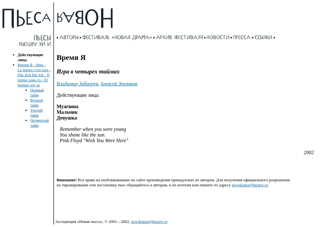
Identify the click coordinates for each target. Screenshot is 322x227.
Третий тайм (36, 113)
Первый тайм (37, 92)
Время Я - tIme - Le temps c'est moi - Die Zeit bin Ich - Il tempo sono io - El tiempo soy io (34, 74)
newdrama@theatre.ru (250, 185)
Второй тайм (36, 103)
